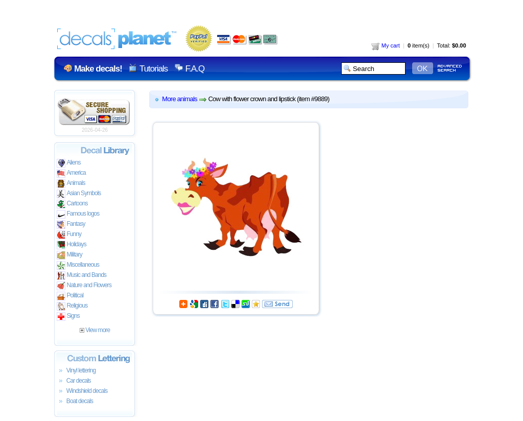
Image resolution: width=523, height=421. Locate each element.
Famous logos (78, 214)
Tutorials (153, 69)
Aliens (69, 163)
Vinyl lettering (76, 371)
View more (95, 330)
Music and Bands (82, 275)
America (71, 173)
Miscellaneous (78, 265)
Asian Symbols (79, 194)
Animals (71, 183)
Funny (69, 234)
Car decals (74, 381)
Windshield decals (82, 391)
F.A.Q (194, 69)
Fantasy (71, 224)
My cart (385, 45)
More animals (179, 99)
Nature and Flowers (84, 286)
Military (69, 255)
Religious (72, 306)
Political (70, 296)
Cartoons (72, 204)
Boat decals (75, 401)
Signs (68, 316)
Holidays (71, 245)
